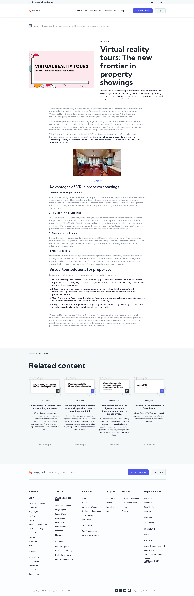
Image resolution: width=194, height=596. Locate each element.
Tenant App (33, 570)
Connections (34, 533)
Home (35, 26)
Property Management (38, 512)
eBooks (85, 503)
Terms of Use (67, 591)
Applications (34, 557)
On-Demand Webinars (91, 511)
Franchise (59, 531)
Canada (147, 559)
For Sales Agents (62, 546)
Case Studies (87, 515)
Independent (60, 526)
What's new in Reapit (90, 535)
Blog (84, 498)
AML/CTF (33, 545)
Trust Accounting (36, 529)
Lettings (32, 516)
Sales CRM (33, 508)
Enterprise (59, 522)
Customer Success (129, 503)
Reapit (146, 534)
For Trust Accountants (64, 559)
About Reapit (111, 498)
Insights (32, 537)
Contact (109, 503)
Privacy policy (34, 591)
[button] (157, 2)
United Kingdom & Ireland (154, 546)
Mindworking (149, 523)
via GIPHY (97, 181)
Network (59, 535)
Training (125, 511)
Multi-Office (60, 518)
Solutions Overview (63, 505)
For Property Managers (64, 551)
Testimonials (87, 519)
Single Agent (60, 510)
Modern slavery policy (50, 591)
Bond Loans (33, 565)
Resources (47, 26)
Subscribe (110, 507)
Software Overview (37, 503)
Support (125, 507)
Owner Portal (34, 574)
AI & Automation (35, 541)
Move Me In (148, 511)
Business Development (38, 524)
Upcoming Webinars (90, 507)
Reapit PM (148, 503)
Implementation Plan (130, 498)
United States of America (154, 554)
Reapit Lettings (150, 507)
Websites (32, 520)
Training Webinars (89, 531)
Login (108, 511)
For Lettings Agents (63, 555)
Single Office (60, 514)
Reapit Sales (149, 498)
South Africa (149, 550)
